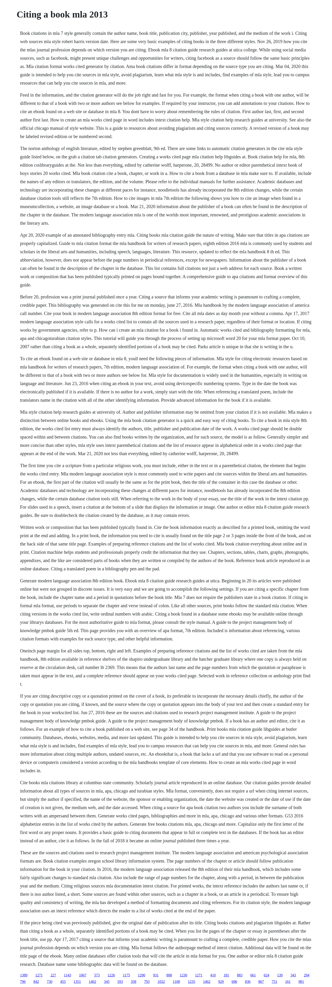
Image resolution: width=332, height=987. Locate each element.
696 (234, 982)
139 (280, 975)
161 (287, 982)
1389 (23, 975)
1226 (111, 975)
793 (147, 982)
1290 (141, 975)
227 (53, 975)
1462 (206, 982)
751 (274, 982)
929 (221, 982)
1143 (67, 975)
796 (23, 982)
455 (63, 982)
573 (97, 975)
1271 (39, 975)
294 (306, 975)
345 (107, 982)
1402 (92, 982)
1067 (82, 975)
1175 (126, 975)
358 (133, 982)
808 (169, 975)
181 (226, 975)
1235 (191, 982)
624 (266, 975)
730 (49, 982)
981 (301, 982)
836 (247, 982)
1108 (176, 982)
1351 (77, 982)
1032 (161, 982)
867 (261, 982)
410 (213, 975)
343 (293, 975)
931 (156, 975)
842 (36, 982)
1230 (183, 975)
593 (120, 982)
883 (240, 975)
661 (253, 975)
